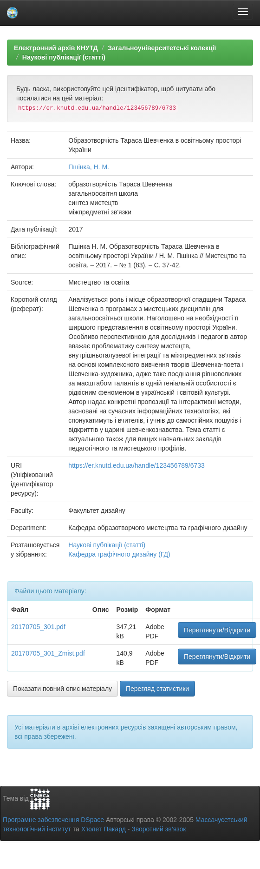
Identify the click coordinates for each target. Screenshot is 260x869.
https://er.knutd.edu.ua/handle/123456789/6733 (136, 465)
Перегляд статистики (157, 688)
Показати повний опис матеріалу (62, 688)
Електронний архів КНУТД (56, 48)
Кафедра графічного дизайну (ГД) (119, 554)
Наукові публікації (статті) (63, 57)
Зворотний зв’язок (158, 829)
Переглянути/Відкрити (217, 630)
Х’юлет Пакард (103, 829)
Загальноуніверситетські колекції (162, 48)
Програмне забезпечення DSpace (53, 819)
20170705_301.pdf (38, 626)
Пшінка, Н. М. (88, 167)
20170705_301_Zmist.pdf (48, 653)
